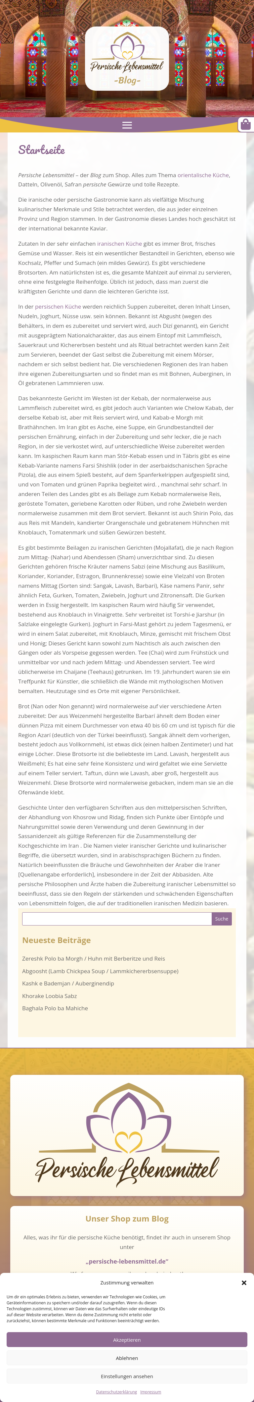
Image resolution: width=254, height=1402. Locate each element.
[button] (244, 1282)
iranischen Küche (119, 243)
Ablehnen (127, 1358)
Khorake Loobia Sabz (49, 996)
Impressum (150, 1392)
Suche (221, 919)
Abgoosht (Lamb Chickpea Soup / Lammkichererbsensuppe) (100, 971)
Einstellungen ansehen (127, 1376)
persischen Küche (58, 306)
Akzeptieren (127, 1339)
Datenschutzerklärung (116, 1392)
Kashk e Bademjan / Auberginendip (68, 983)
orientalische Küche (203, 175)
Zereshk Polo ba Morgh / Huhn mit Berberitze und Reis (93, 958)
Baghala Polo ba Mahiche (55, 1008)
